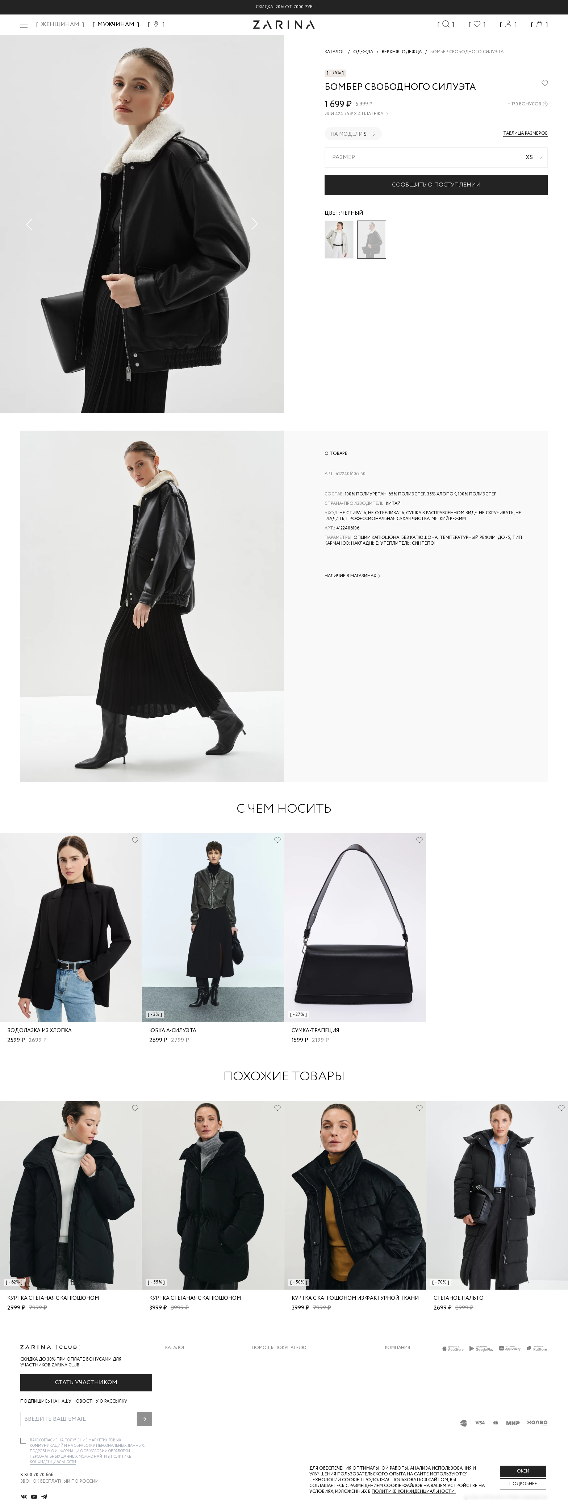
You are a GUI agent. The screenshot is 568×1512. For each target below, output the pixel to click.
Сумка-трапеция (315, 1030)
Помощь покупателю (279, 1348)
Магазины (397, 1417)
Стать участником (86, 1382)
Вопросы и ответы (275, 1388)
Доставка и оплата (276, 1359)
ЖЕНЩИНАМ (60, 24)
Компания (397, 1348)
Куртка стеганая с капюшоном (53, 1298)
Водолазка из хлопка (39, 1030)
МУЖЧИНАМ (115, 24)
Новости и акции (407, 1402)
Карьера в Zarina (404, 1373)
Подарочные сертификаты (285, 1417)
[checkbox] (23, 1441)
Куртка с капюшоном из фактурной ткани (355, 1298)
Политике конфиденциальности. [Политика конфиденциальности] (414, 1491)
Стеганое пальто (459, 1298)
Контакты (397, 1388)
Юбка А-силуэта (172, 1030)
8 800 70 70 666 (36, 1475)
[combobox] (436, 157)
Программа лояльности (282, 1402)
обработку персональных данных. (109, 1446)
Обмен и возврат (272, 1373)
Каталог (175, 1348)
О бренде (396, 1359)
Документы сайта (274, 1431)
